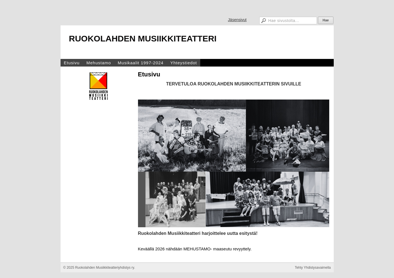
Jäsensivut (237, 19)
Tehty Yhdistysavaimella (313, 268)
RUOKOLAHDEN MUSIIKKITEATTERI (143, 38)
